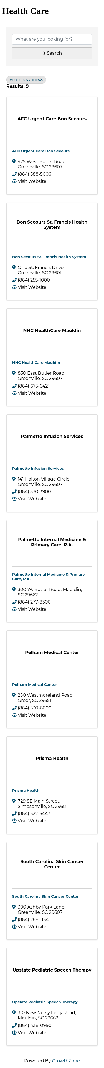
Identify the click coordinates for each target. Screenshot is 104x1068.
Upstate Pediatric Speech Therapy (45, 1002)
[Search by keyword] (52, 39)
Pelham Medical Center (34, 684)
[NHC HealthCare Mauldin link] (52, 330)
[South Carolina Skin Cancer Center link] (52, 864)
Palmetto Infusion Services (38, 468)
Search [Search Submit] (52, 53)
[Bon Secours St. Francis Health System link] (52, 224)
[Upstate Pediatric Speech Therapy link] (51, 970)
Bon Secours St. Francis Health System (49, 257)
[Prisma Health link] (51, 758)
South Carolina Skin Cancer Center (45, 896)
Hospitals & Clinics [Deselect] (26, 80)
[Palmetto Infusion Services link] (52, 436)
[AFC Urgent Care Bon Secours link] (52, 119)
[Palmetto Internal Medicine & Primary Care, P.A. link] (52, 542)
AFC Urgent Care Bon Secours (41, 151)
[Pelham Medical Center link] (52, 652)
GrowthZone (66, 1061)
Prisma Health (25, 790)
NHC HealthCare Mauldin (36, 362)
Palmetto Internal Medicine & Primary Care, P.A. (48, 576)
